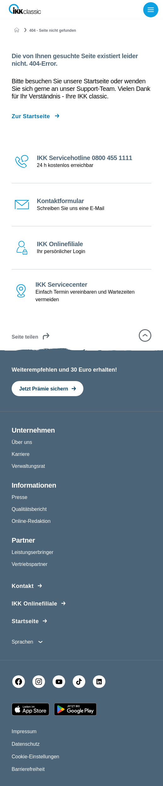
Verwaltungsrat (28, 466)
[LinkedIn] (99, 681)
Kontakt (23, 586)
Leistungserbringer (32, 552)
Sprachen (22, 642)
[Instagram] (38, 681)
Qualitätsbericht (29, 509)
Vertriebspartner (30, 564)
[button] (145, 335)
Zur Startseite (31, 116)
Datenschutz (26, 744)
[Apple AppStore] (30, 709)
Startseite (25, 621)
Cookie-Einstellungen (35, 756)
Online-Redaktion (31, 521)
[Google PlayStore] (75, 709)
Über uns (22, 442)
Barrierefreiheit (28, 769)
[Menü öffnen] (152, 9)
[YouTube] (58, 681)
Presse (19, 497)
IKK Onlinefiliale (34, 604)
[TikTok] (79, 681)
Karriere (21, 454)
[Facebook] (18, 681)
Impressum (24, 731)
